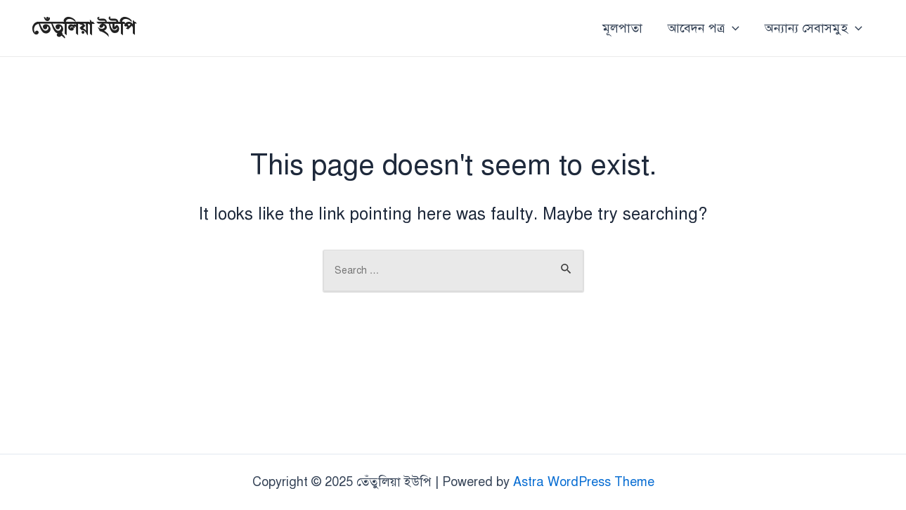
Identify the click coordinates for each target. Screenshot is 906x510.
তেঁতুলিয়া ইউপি (84, 27)
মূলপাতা (622, 28)
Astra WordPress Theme (583, 482)
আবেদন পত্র (703, 28)
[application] (732, 28)
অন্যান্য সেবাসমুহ (813, 28)
